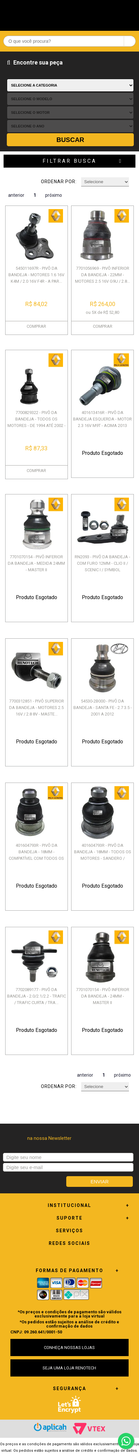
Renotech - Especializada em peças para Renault (69, 13)
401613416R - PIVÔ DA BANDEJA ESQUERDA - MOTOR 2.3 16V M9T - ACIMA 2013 (102, 419)
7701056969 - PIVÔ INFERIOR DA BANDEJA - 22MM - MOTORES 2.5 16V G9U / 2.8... (102, 275)
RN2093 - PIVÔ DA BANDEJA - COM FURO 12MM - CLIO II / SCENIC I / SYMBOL (102, 563)
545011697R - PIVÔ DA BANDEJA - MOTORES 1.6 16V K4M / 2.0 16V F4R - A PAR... (36, 275)
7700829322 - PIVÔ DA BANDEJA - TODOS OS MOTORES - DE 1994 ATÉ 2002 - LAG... (36, 422)
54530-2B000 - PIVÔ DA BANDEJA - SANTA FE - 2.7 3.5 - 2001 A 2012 (102, 707)
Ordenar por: (59, 181)
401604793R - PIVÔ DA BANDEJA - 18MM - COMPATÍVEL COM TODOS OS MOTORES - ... (36, 855)
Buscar (70, 139)
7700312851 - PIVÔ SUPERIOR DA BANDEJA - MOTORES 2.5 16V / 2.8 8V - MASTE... (36, 707)
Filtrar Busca (69, 161)
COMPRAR (36, 326)
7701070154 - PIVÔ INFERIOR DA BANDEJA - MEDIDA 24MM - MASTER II (36, 563)
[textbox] (69, 41)
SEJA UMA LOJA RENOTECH (69, 1367)
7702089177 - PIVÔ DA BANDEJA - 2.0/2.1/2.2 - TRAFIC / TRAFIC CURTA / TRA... (36, 996)
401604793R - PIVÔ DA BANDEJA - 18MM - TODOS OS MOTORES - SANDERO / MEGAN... (102, 855)
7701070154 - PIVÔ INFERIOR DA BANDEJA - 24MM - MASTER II (102, 996)
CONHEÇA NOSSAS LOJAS (69, 1347)
